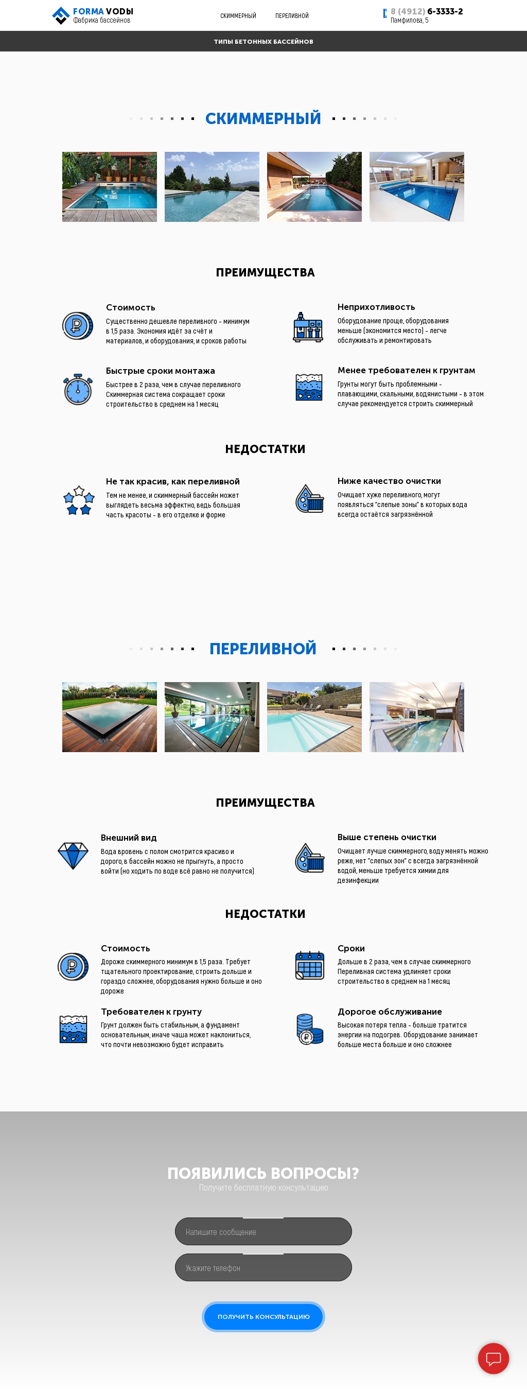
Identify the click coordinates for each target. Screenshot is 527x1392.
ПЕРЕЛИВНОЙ (292, 15)
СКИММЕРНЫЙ (238, 15)
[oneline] (263, 1231)
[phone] (263, 1267)
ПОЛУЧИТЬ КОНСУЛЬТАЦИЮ (264, 1316)
